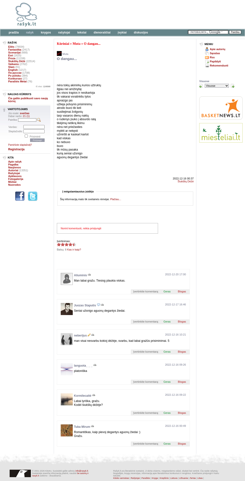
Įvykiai (122, 32)
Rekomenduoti (219, 65)
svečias (24, 113)
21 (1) (26, 116)
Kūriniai (63, 44)
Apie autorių (217, 49)
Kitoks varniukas (121, 478)
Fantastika (14, 49)
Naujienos (14, 167)
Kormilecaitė (82, 395)
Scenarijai (14, 52)
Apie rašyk (15, 161)
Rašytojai (64, 32)
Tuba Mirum (82, 426)
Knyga (155, 478)
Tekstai (81, 32)
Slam (11, 67)
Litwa (200, 478)
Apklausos (15, 176)
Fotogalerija (15, 179)
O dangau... (92, 44)
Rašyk (29, 32)
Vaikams (13, 64)
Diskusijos (141, 32)
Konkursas (15, 78)
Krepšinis (164, 478)
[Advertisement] (148, 14)
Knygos (46, 32)
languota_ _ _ (83, 365)
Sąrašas (215, 53)
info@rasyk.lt (81, 471)
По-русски (14, 72)
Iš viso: (43, 86)
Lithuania (183, 478)
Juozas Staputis (85, 305)
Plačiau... (115, 199)
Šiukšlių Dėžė (16, 61)
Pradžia (14, 32)
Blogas (182, 291)
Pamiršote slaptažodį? (20, 145)
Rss (212, 57)
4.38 (59, 244)
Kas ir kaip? (74, 249)
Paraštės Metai (17, 81)
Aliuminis (80, 275)
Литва (193, 478)
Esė (10, 55)
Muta (76, 44)
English (13, 69)
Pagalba (13, 164)
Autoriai (13, 170)
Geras (167, 291)
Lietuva (173, 478)
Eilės (11, 46)
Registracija (16, 149)
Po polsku (14, 75)
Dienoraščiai (102, 32)
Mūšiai (12, 181)
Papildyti (215, 61)
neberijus (80, 335)
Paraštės (145, 478)
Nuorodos (14, 184)
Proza (11, 58)
